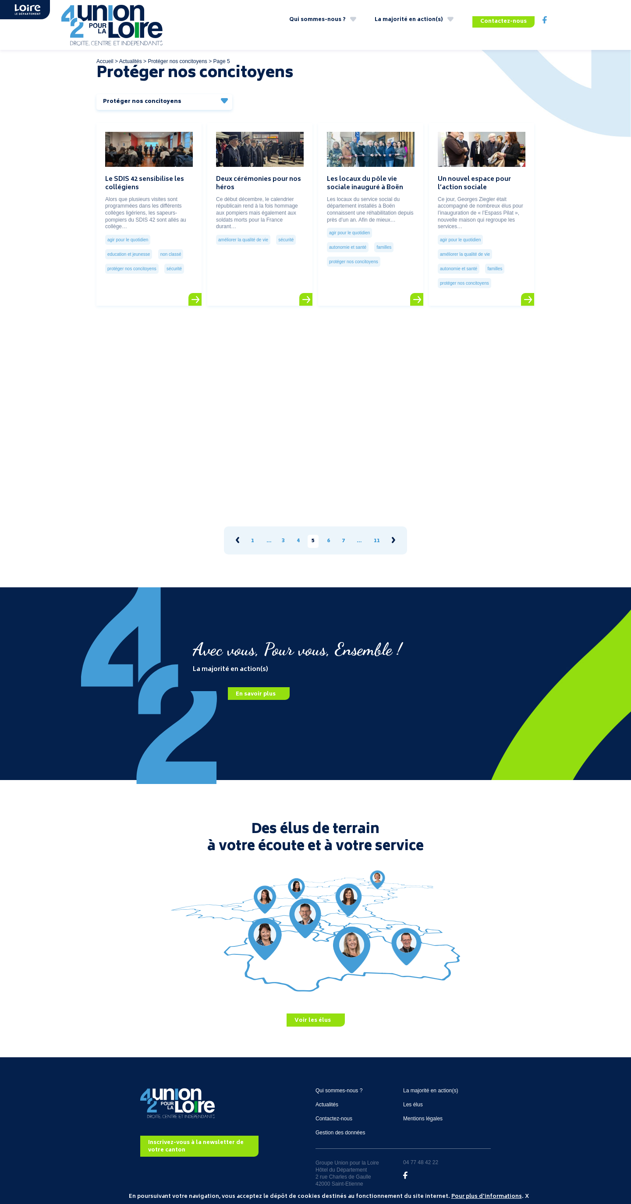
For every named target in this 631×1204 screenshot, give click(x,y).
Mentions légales (423, 1113)
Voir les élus (312, 1015)
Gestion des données (340, 1127)
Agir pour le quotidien (127, 234)
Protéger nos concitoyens (177, 56)
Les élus (413, 1099)
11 (377, 535)
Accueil (104, 56)
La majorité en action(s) (409, 21)
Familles (383, 241)
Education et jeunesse (128, 248)
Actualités (130, 56)
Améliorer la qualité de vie (243, 234)
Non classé (170, 248)
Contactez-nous (503, 21)
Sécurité (174, 263)
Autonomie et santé (347, 241)
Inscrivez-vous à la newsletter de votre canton (196, 1141)
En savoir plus (256, 688)
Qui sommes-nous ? (317, 21)
